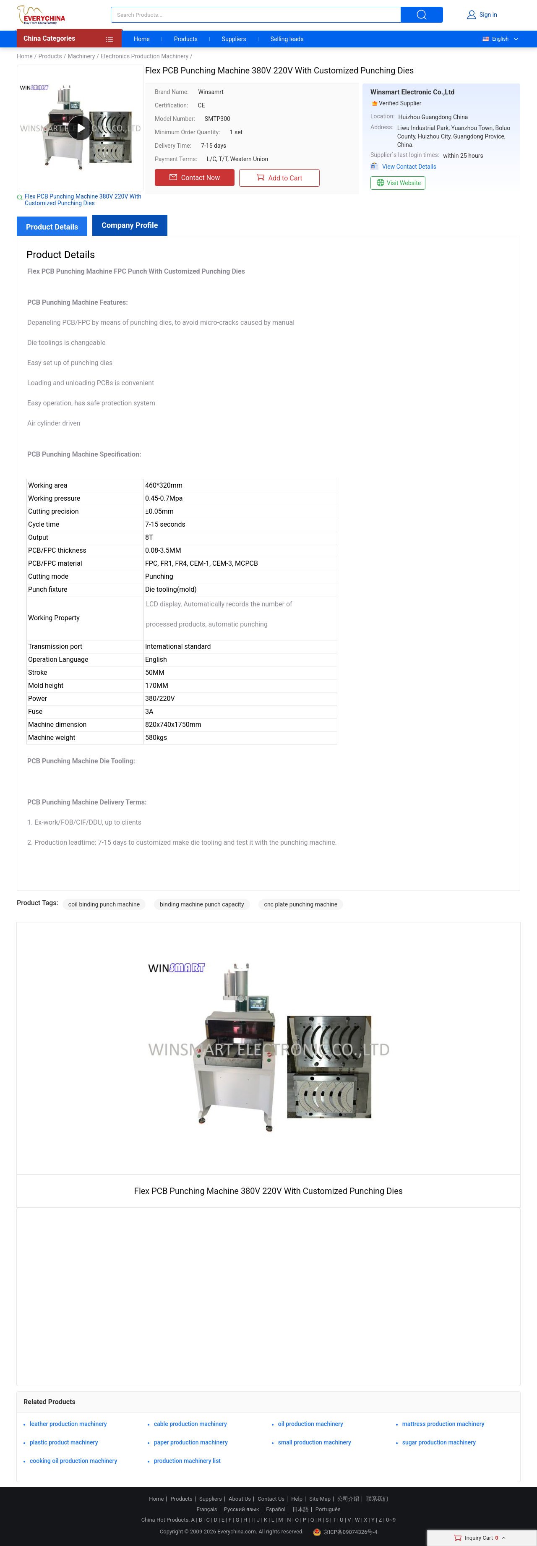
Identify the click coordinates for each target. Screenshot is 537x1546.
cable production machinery (190, 1424)
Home (142, 39)
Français (206, 1509)
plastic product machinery (64, 1442)
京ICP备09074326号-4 (345, 1532)
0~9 (391, 1520)
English (495, 39)
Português (328, 1509)
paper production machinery (191, 1442)
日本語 (300, 1509)
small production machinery (314, 1442)
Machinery (81, 56)
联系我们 (377, 1499)
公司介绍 (348, 1499)
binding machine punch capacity (202, 904)
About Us (240, 1499)
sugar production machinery (439, 1442)
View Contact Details (409, 166)
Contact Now (194, 177)
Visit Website (398, 183)
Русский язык (241, 1509)
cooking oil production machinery (73, 1460)
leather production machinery (68, 1424)
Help (296, 1499)
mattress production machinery (443, 1424)
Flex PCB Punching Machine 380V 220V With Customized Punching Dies (83, 199)
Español (275, 1509)
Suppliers (234, 39)
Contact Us (271, 1499)
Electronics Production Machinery (144, 56)
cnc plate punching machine (301, 904)
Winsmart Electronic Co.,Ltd (412, 92)
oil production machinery (310, 1424)
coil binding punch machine (104, 904)
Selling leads (287, 39)
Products (186, 39)
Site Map (320, 1499)
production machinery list (187, 1460)
